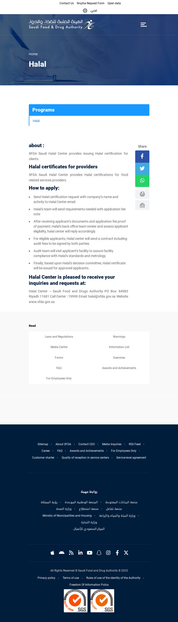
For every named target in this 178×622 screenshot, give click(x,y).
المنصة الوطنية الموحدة (81, 502)
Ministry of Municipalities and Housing (67, 515)
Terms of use (71, 578)
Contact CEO (86, 444)
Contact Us (67, 3)
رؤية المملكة (49, 502)
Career (46, 450)
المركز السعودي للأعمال (89, 529)
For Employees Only (59, 378)
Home (33, 54)
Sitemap (43, 444)
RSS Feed (135, 444)
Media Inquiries (112, 444)
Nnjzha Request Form (90, 3)
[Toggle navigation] (143, 24)
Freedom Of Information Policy (89, 584)
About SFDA (63, 444)
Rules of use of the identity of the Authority (113, 578)
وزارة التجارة (89, 522)
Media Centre (59, 347)
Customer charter (43, 457)
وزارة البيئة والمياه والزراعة (117, 515)
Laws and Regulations (59, 336)
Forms (59, 357)
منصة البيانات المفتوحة (121, 502)
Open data (114, 3)
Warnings (119, 336)
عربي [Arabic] (93, 10)
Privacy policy (46, 578)
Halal (36, 121)
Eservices (119, 357)
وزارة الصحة (64, 508)
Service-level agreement (131, 457)
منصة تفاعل (114, 508)
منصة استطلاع (89, 508)
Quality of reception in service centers (85, 457)
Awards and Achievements (119, 368)
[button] (85, 10)
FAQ (58, 368)
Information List (119, 347)
